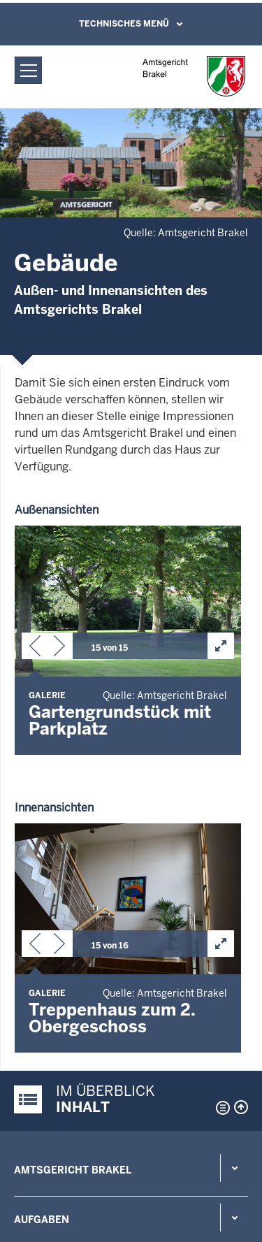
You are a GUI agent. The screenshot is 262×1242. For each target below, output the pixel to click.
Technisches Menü (124, 23)
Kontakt (38, 967)
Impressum (37, 1182)
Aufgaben (41, 917)
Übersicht (33, 1110)
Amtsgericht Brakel (72, 868)
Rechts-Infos (52, 1017)
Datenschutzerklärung (64, 1146)
